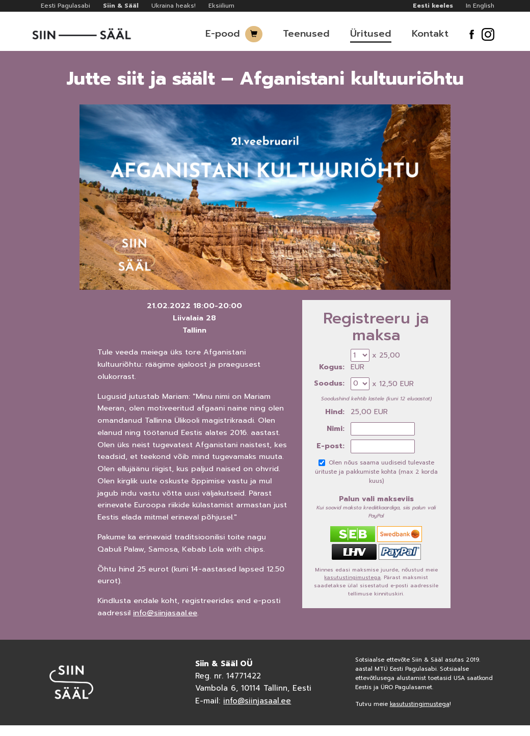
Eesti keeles (433, 5)
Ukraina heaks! (173, 5)
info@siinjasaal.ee (165, 612)
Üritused (370, 33)
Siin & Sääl (121, 5)
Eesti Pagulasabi (65, 5)
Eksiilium (221, 5)
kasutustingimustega (352, 577)
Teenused (306, 33)
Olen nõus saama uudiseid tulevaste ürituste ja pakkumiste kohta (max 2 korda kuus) (376, 471)
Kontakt (430, 33)
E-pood (222, 33)
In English (480, 5)
